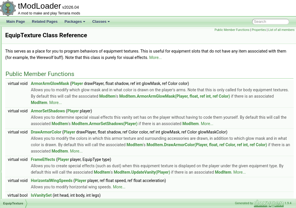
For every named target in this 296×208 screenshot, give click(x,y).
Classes (101, 21)
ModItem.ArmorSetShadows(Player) (251, 130)
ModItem (253, 102)
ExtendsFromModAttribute (39, 135)
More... (83, 64)
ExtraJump (27, 154)
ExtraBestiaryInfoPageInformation (45, 147)
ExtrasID (25, 179)
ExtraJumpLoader (33, 160)
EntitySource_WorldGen (37, 71)
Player (149, 90)
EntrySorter (28, 90)
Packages (74, 21)
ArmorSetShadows (120, 117)
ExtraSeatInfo (29, 173)
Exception (26, 122)
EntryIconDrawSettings (36, 84)
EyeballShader (30, 185)
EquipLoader (29, 103)
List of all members (281, 30)
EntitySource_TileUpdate (38, 46)
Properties (259, 30)
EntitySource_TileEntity (37, 33)
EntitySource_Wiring (35, 58)
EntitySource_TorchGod (37, 52)
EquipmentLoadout (33, 109)
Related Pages (45, 21)
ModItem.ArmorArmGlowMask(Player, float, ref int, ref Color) (158, 109)
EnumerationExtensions (37, 96)
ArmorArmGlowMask (122, 90)
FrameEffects (115, 185)
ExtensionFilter (30, 141)
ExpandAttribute (31, 128)
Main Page (15, 21)
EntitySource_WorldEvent (39, 65)
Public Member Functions (231, 30)
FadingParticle (30, 198)
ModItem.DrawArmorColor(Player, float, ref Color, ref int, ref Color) (183, 170)
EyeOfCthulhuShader (35, 192)
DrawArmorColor (118, 144)
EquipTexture (29, 116)
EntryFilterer (28, 77)
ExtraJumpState (31, 166)
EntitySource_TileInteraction (40, 39)
